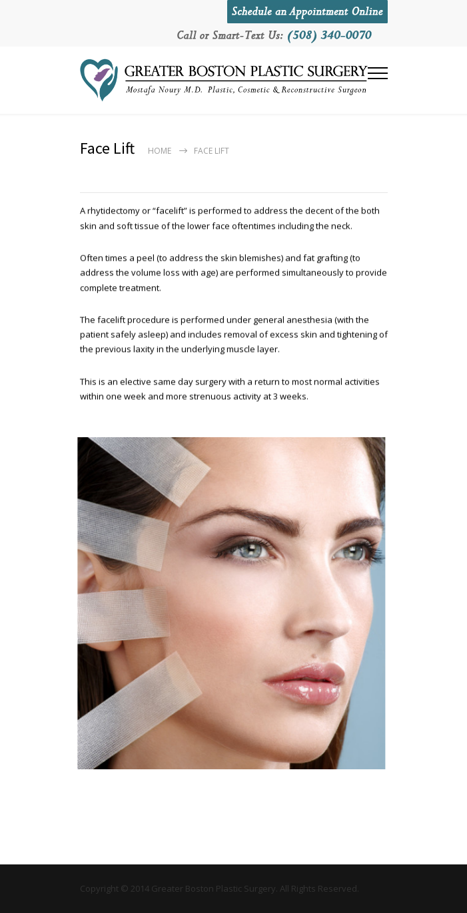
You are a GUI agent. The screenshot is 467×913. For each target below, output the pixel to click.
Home (159, 150)
